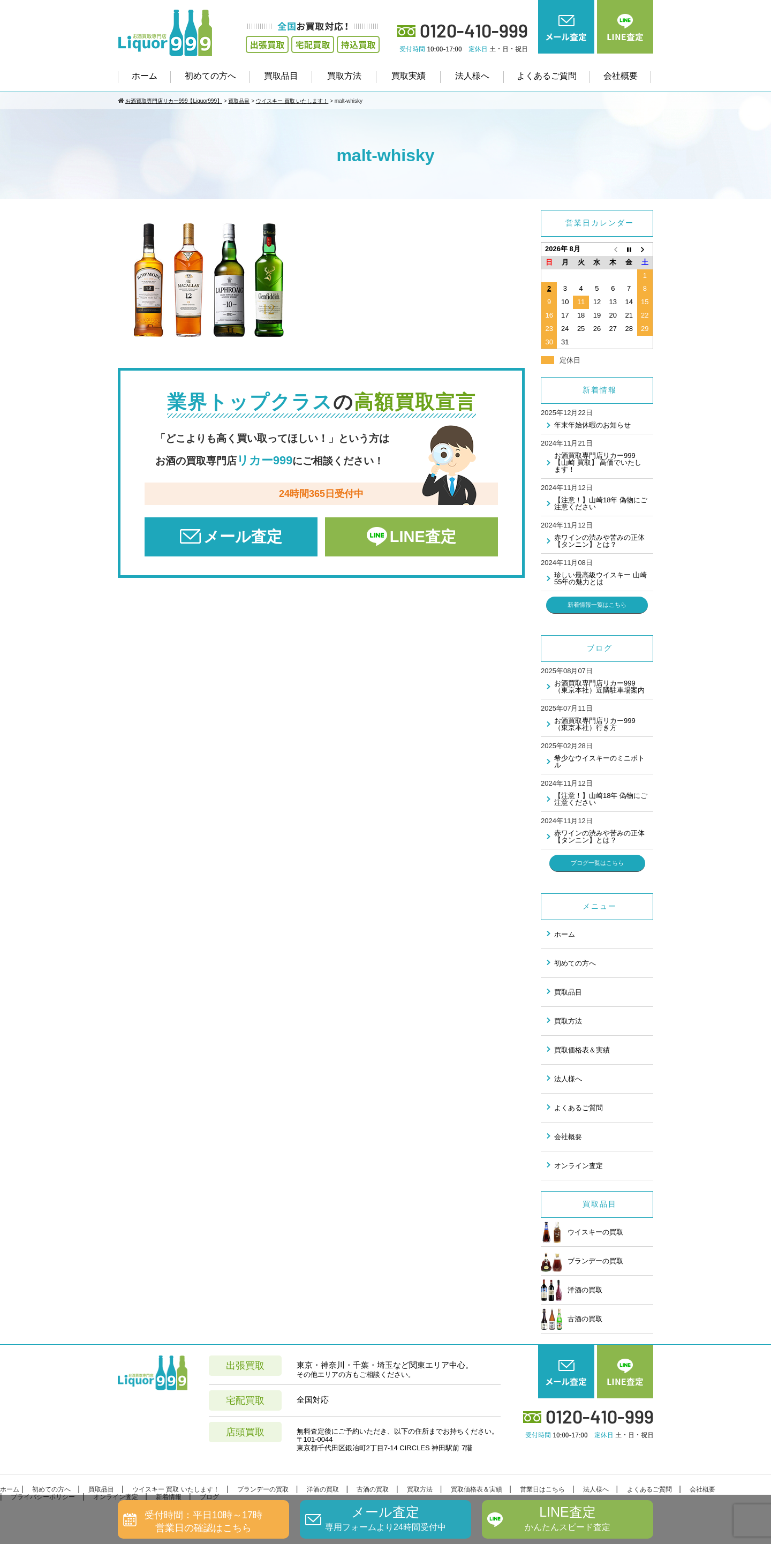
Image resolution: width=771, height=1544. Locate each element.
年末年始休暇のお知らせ (592, 425)
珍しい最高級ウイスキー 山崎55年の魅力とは (600, 578)
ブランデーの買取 (582, 1261)
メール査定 (242, 536)
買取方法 (344, 75)
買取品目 (281, 75)
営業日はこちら (542, 1489)
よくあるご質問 (547, 75)
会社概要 (620, 75)
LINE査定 (423, 536)
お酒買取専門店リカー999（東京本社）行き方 (595, 724)
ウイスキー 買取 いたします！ (176, 1489)
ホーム (144, 75)
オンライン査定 (578, 1166)
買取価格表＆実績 (582, 1050)
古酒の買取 (571, 1319)
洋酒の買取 (571, 1290)
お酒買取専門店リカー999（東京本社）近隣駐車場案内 (599, 686)
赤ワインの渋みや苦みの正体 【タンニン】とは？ (599, 540)
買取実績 (408, 75)
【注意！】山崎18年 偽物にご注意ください (600, 503)
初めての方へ (210, 75)
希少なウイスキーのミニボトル (599, 761)
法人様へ (472, 75)
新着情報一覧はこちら (597, 604)
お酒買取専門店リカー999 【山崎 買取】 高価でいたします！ (597, 462)
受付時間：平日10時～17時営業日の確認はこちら (203, 1521)
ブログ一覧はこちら (597, 863)
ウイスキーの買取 (582, 1232)
